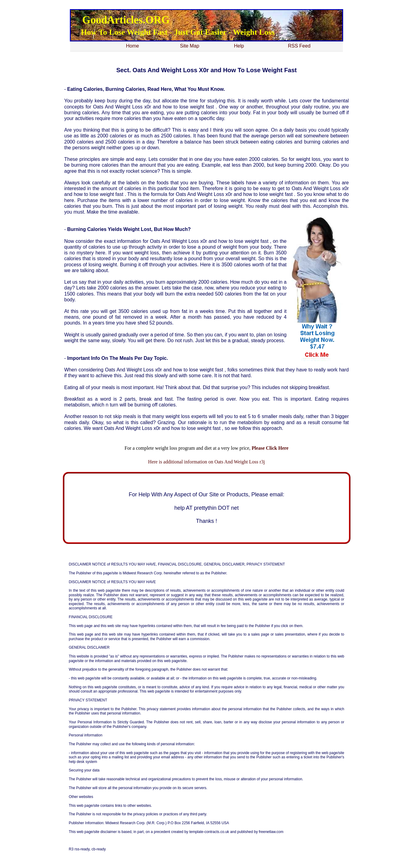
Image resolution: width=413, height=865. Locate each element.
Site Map (189, 45)
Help (239, 45)
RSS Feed (299, 45)
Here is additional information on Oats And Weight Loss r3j (206, 461)
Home (132, 45)
